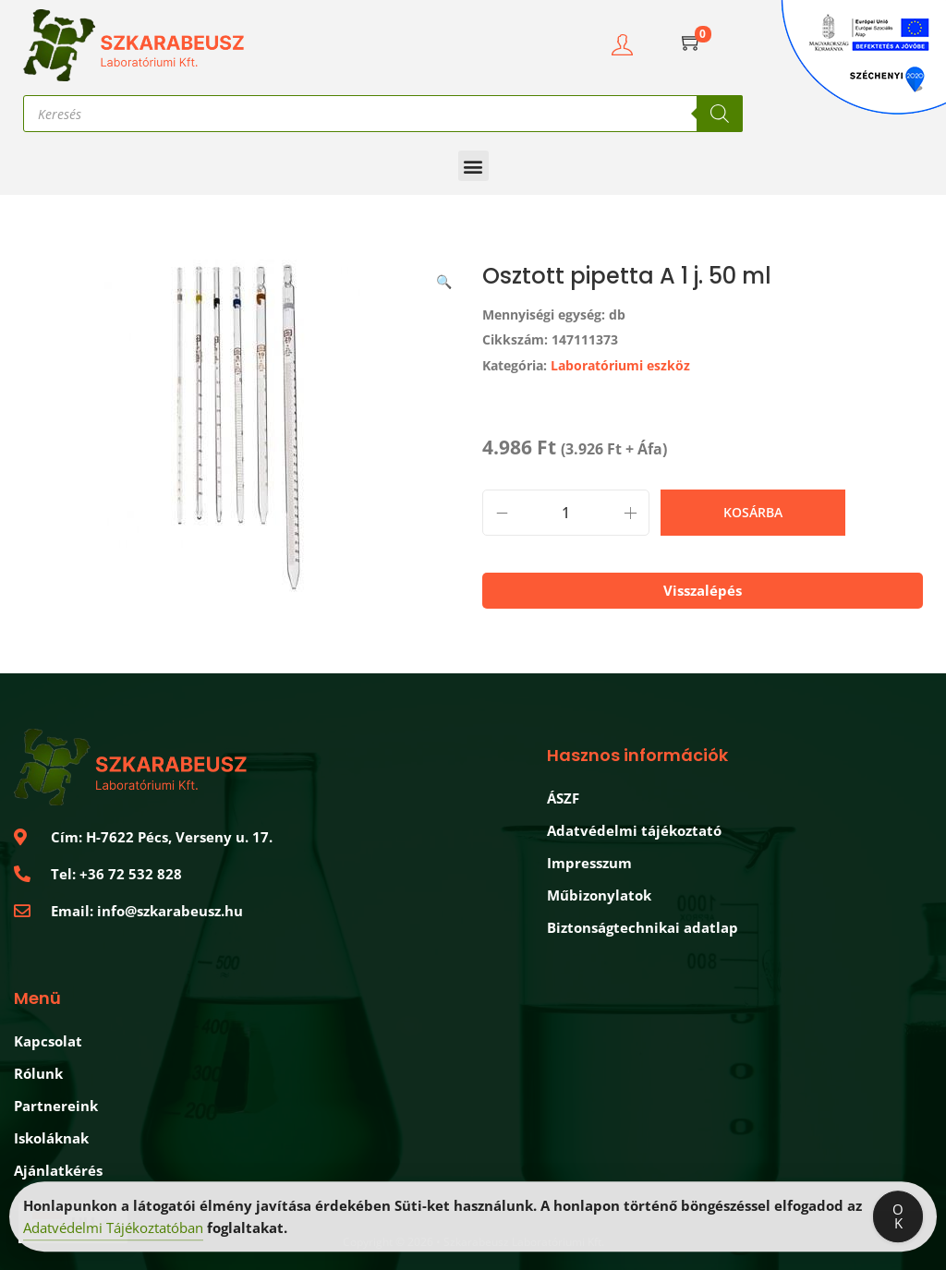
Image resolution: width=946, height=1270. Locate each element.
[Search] (720, 113)
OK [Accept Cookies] (898, 1220)
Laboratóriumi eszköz (620, 365)
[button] (473, 166)
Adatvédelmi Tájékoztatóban (113, 1232)
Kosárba (752, 512)
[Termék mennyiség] (566, 513)
